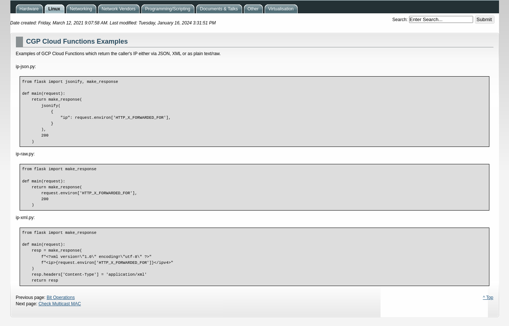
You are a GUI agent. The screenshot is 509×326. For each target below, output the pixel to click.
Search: (400, 19)
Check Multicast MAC (59, 303)
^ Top (488, 297)
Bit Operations (61, 297)
